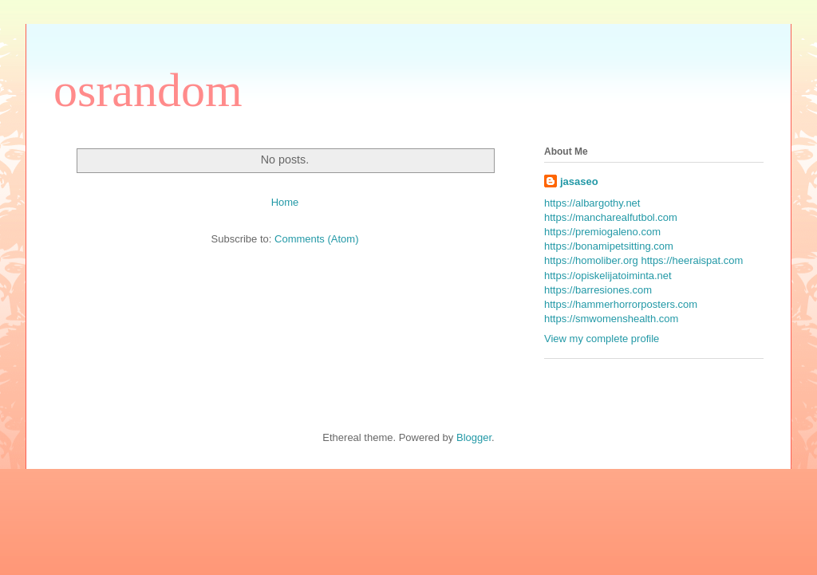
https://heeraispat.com (692, 260)
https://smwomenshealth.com (611, 319)
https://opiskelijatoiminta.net (608, 276)
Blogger (473, 437)
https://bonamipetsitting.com (608, 246)
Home (285, 202)
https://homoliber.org (591, 260)
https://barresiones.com (598, 290)
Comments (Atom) (316, 239)
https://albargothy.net (592, 203)
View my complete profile (601, 339)
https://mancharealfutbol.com (610, 217)
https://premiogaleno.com (602, 232)
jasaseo (579, 181)
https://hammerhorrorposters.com (620, 304)
